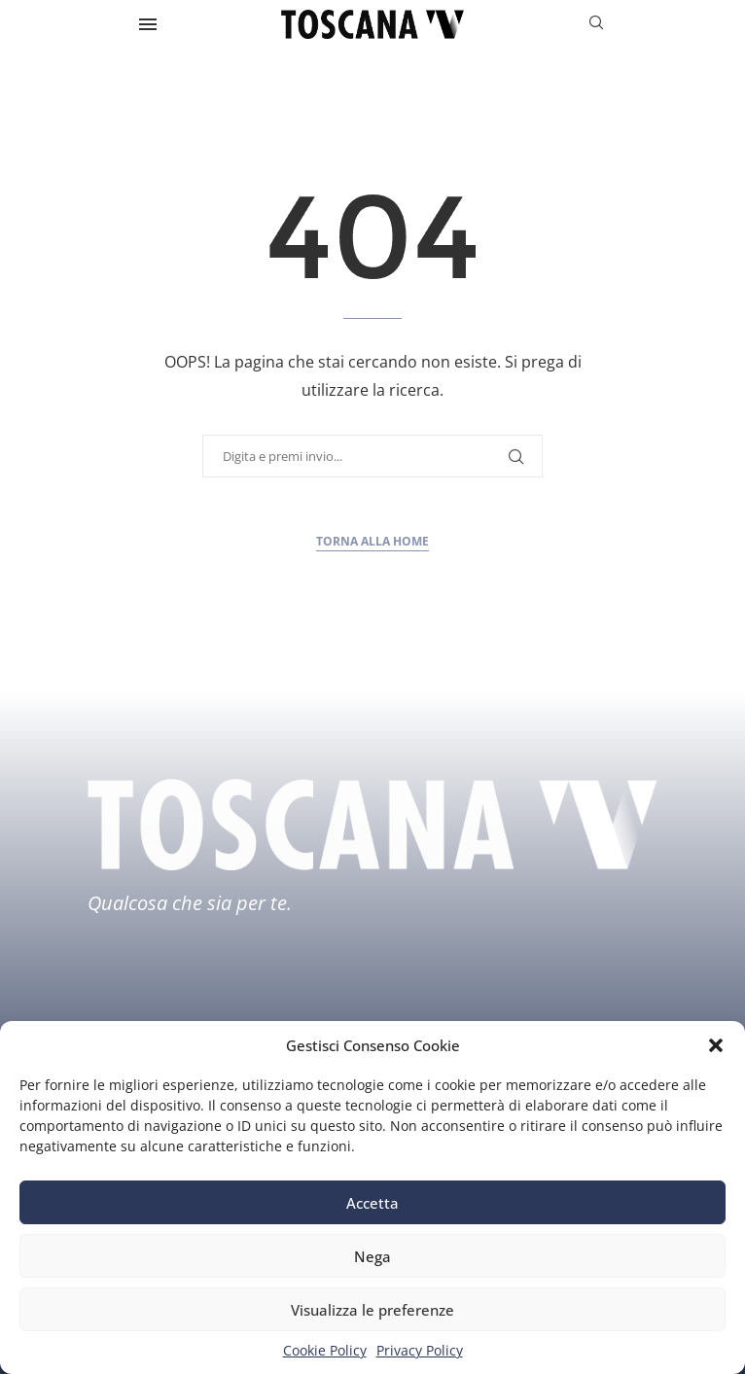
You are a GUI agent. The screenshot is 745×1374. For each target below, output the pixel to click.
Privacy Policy (419, 1350)
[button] (716, 1045)
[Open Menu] (148, 24)
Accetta (372, 1203)
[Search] (596, 25)
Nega (372, 1256)
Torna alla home (372, 541)
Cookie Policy (325, 1350)
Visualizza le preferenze (372, 1310)
